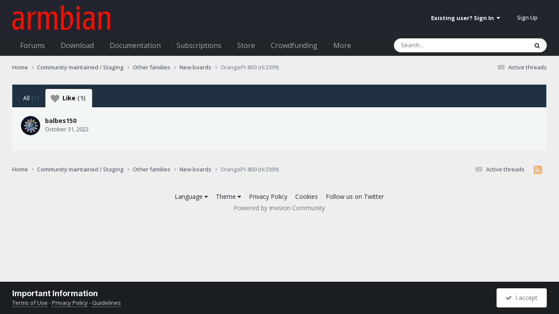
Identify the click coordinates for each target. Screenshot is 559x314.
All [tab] (31, 98)
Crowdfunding (294, 45)
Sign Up (527, 17)
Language (191, 196)
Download (77, 45)
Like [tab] (68, 98)
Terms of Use (30, 303)
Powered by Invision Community (279, 208)
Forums (32, 45)
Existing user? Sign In (465, 18)
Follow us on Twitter (355, 196)
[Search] (438, 45)
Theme (228, 196)
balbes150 (60, 120)
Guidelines (106, 303)
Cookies (306, 196)
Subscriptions (198, 45)
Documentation (135, 45)
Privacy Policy (268, 196)
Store (246, 45)
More (342, 45)
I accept (522, 298)
